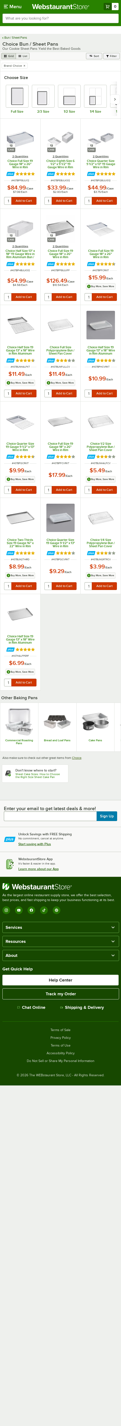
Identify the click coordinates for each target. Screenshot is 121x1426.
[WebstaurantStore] (60, 886)
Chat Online (31, 1007)
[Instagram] (6, 910)
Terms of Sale (60, 1030)
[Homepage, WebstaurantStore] (60, 6)
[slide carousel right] (115, 99)
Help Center (60, 980)
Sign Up (107, 816)
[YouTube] (19, 910)
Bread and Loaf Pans (57, 740)
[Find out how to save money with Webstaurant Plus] (10, 174)
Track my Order (61, 993)
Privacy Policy (60, 1038)
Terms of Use (61, 1045)
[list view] (22, 56)
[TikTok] (44, 910)
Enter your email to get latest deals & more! (50, 808)
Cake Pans (95, 740)
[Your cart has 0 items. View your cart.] (111, 6)
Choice (76, 758)
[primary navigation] (12, 6)
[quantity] (8, 201)
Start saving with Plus (34, 844)
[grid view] (8, 56)
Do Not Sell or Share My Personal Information (60, 1061)
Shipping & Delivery (82, 1007)
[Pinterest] (56, 910)
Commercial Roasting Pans (19, 742)
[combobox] (60, 18)
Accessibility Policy (61, 1053)
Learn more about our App (38, 869)
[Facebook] (31, 910)
